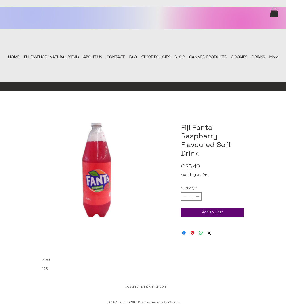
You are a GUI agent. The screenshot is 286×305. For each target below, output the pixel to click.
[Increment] (198, 196)
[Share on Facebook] (184, 232)
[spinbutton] (191, 196)
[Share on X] (209, 232)
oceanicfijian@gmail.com (146, 286)
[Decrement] (184, 196)
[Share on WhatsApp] (201, 232)
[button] (274, 12)
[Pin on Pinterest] (192, 232)
